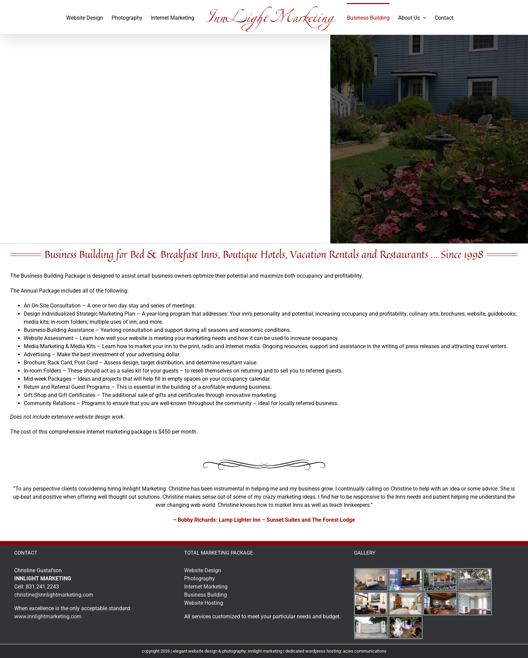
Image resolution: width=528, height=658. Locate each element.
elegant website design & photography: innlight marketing (227, 651)
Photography (199, 578)
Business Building (205, 595)
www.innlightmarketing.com (47, 616)
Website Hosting (203, 603)
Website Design (202, 570)
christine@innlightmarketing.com (53, 595)
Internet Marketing (206, 586)
